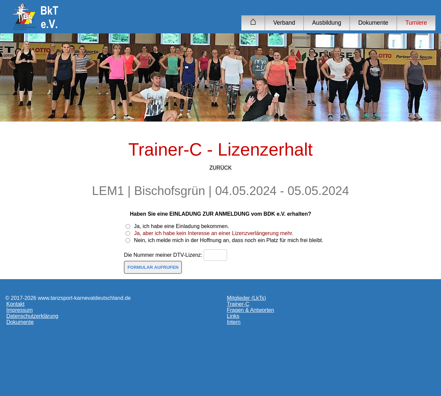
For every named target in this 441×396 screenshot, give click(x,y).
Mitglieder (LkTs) (246, 298)
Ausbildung (326, 22)
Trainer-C (238, 304)
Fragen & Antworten (250, 310)
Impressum (19, 310)
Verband (284, 22)
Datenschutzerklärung (32, 316)
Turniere (416, 22)
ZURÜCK (220, 168)
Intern (234, 322)
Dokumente (373, 22)
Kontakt (15, 304)
